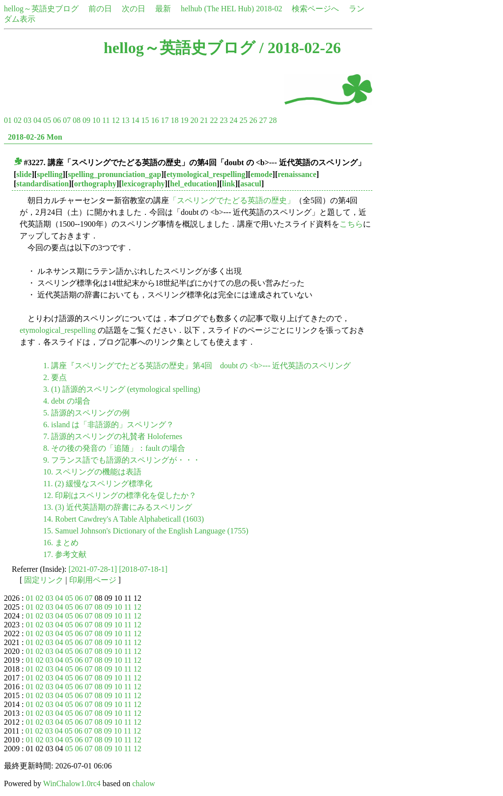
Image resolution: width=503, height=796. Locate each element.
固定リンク (43, 580)
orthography (95, 183)
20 (194, 120)
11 (106, 120)
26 (253, 120)
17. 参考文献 (64, 554)
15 (145, 120)
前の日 (100, 8)
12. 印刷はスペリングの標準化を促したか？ (119, 495)
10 (96, 120)
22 (214, 120)
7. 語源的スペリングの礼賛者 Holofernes (112, 436)
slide (23, 174)
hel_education (193, 183)
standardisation (42, 183)
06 (57, 120)
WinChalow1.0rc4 (72, 783)
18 (174, 120)
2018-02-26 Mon (35, 137)
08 (77, 120)
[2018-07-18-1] (143, 569)
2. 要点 (55, 377)
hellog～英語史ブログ (41, 8)
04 (37, 120)
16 (155, 120)
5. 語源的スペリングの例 (86, 413)
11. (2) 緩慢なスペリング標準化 (97, 483)
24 (233, 120)
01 (8, 120)
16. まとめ (61, 542)
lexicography (143, 183)
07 (67, 120)
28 (273, 120)
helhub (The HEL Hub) (217, 8)
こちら (351, 224)
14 (135, 120)
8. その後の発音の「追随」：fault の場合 (114, 448)
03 (27, 120)
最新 (163, 8)
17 (164, 120)
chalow (143, 783)
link (228, 183)
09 (86, 120)
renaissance (297, 174)
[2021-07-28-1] (93, 569)
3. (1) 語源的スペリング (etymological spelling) (121, 389)
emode (261, 174)
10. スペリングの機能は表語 (92, 472)
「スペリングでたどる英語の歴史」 (232, 200)
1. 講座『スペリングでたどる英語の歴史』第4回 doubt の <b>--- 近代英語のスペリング (197, 365)
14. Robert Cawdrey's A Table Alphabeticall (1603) (123, 519)
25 (243, 120)
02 (18, 120)
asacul (250, 183)
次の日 (133, 8)
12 (115, 120)
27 (263, 120)
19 (184, 120)
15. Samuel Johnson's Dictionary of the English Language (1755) (145, 531)
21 (204, 120)
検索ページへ (315, 8)
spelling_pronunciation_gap (114, 174)
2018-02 (269, 8)
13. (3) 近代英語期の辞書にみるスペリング (117, 507)
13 (125, 120)
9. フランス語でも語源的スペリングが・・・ (121, 460)
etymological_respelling (206, 174)
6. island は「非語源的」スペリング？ (108, 424)
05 (47, 120)
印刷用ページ (92, 580)
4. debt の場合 (66, 401)
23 (223, 120)
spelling (49, 174)
